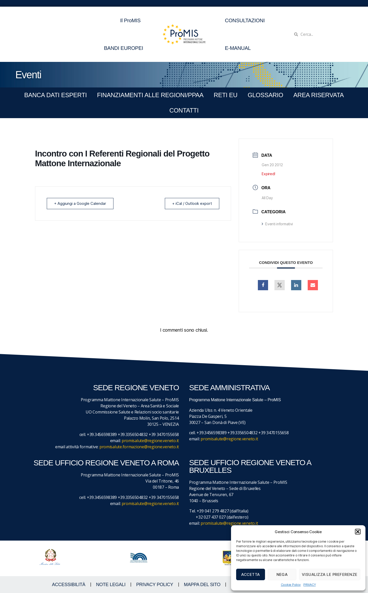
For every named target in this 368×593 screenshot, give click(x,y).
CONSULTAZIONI (245, 20)
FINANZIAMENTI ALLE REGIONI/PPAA (150, 95)
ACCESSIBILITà (68, 584)
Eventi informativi (277, 224)
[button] (357, 531)
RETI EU (225, 95)
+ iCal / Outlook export (192, 203)
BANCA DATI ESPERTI (55, 95)
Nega (282, 574)
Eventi (28, 74)
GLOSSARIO (265, 95)
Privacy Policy (154, 584)
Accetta (250, 574)
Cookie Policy (291, 585)
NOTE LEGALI (110, 584)
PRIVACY (309, 585)
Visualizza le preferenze (330, 574)
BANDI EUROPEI (123, 48)
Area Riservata (318, 95)
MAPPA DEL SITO (202, 584)
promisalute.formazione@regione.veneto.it (139, 447)
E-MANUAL (238, 48)
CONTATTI (184, 110)
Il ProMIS (131, 20)
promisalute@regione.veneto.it (150, 440)
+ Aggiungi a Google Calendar (80, 203)
